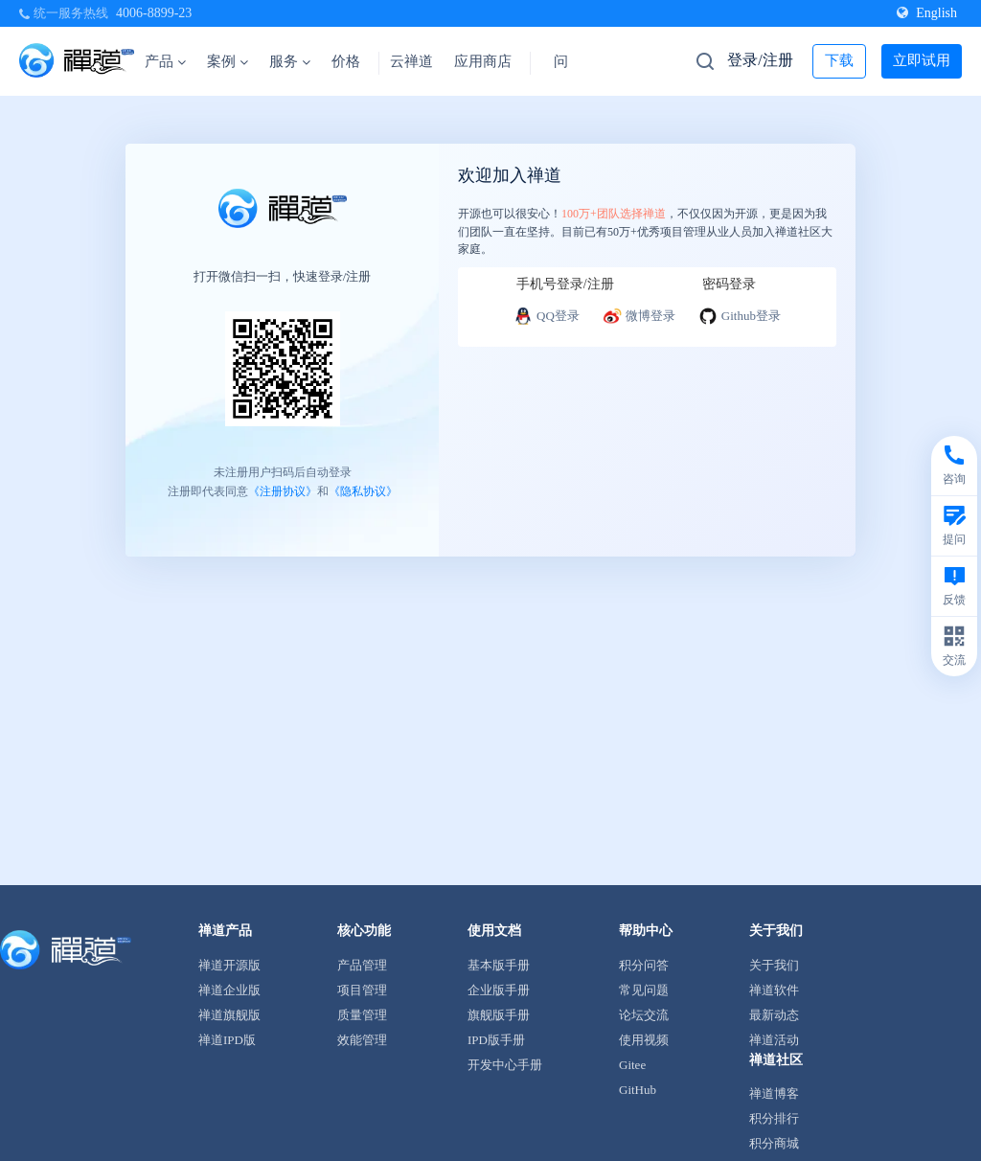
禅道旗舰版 (229, 1015)
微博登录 (639, 316)
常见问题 (644, 990)
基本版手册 (499, 965)
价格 (345, 61)
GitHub (637, 1089)
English (927, 13)
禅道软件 (774, 990)
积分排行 (774, 1118)
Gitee (632, 1065)
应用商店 (483, 61)
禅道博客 (774, 1093)
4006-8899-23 (154, 13)
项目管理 (362, 990)
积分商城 (774, 1143)
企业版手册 (499, 990)
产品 (165, 61)
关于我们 (774, 965)
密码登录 (729, 284)
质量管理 (362, 1015)
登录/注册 (759, 60)
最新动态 (774, 1015)
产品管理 (362, 965)
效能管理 (362, 1040)
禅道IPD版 (227, 1040)
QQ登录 (546, 316)
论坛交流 (644, 1015)
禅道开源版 (229, 965)
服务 (289, 61)
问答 (568, 61)
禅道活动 (774, 1040)
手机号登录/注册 (565, 284)
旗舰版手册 (499, 1015)
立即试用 (921, 60)
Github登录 (739, 316)
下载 (839, 60)
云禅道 (411, 61)
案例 (227, 61)
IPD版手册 (496, 1040)
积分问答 (644, 965)
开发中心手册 (505, 1065)
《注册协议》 (282, 490)
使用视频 (644, 1040)
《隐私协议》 (363, 490)
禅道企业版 (229, 990)
